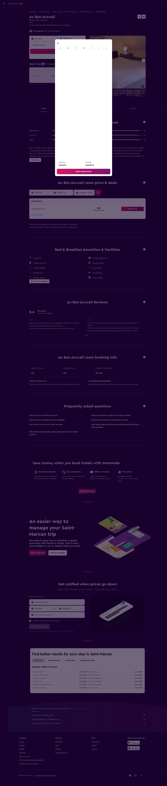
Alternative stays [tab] (54, 660)
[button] (3, 3)
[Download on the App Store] (134, 748)
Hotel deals (32, 11)
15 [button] (80, 71)
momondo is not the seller (89, 715)
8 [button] (79, 65)
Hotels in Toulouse (39, 688)
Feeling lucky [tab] (70, 660)
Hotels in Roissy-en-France (42, 684)
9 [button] (46, 71)
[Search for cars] (4, 20)
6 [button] (68, 65)
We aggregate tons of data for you (89, 719)
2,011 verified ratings (51, 31)
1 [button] (79, 60)
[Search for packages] (4, 25)
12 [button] (63, 71)
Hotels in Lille (92, 688)
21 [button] (74, 76)
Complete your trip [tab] (87, 660)
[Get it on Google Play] (134, 743)
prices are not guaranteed (78, 708)
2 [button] (46, 65)
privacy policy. (69, 631)
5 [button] (63, 65)
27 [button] (69, 82)
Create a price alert (125, 478)
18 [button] (58, 76)
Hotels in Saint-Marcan (86, 11)
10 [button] (52, 71)
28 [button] (74, 82)
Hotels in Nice (93, 672)
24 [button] (52, 82)
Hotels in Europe (44, 11)
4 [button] (57, 65)
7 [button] (74, 65)
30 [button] (47, 87)
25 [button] (58, 82)
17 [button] (52, 76)
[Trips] (4, 31)
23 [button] (47, 82)
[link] (87, 491)
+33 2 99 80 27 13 (36, 28)
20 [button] (69, 76)
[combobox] (59, 602)
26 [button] (63, 82)
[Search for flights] (4, 10)
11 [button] (57, 71)
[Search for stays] (4, 15)
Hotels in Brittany (70, 11)
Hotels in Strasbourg (95, 678)
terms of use (58, 631)
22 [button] (80, 76)
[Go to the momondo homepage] (15, 3)
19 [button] (63, 76)
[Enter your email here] (59, 615)
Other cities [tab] (38, 660)
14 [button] (74, 71)
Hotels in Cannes (94, 675)
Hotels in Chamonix (95, 681)
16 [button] (47, 76)
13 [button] (69, 71)
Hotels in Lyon (37, 681)
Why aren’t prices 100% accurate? (89, 723)
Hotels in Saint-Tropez (40, 675)
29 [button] (80, 82)
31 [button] (52, 87)
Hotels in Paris (37, 672)
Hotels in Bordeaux (95, 684)
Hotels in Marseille (38, 678)
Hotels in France (57, 11)
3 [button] (52, 65)
